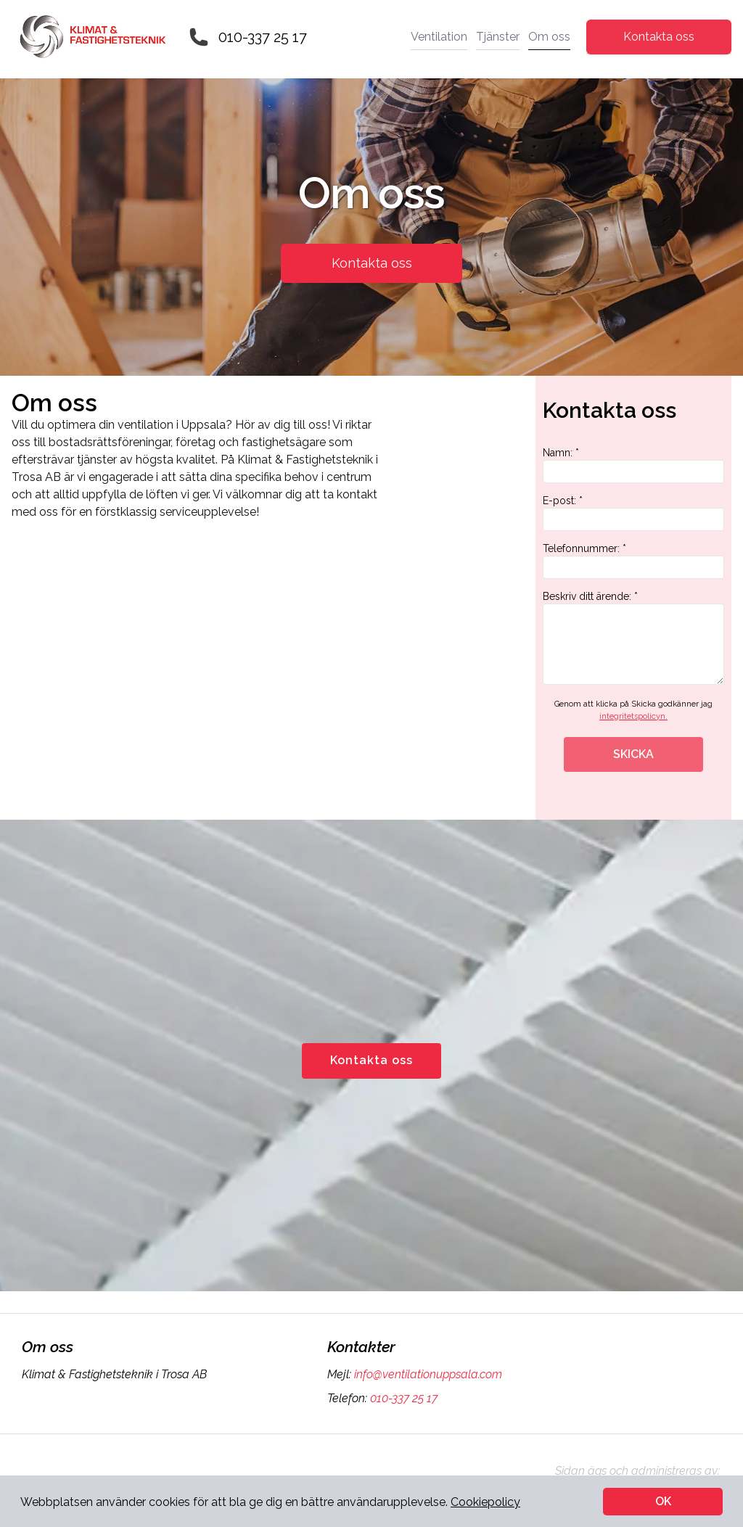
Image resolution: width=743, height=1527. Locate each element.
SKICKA (633, 754)
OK (663, 1501)
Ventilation (439, 37)
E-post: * (633, 513)
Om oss (549, 37)
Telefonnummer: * (633, 561)
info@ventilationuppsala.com (426, 1374)
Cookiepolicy (485, 1502)
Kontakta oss (658, 37)
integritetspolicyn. (633, 716)
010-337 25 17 (262, 37)
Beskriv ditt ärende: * (633, 637)
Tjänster (498, 37)
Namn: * (633, 465)
